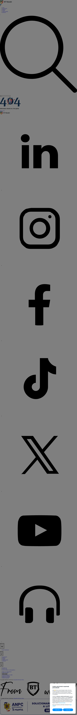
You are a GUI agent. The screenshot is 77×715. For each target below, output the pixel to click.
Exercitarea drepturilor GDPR (7, 674)
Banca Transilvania (5, 649)
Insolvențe (4, 12)
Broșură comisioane (5, 677)
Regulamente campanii (6, 676)
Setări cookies (4, 673)
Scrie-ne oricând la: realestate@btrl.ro (8, 669)
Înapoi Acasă (2, 110)
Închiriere (3, 9)
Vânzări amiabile (5, 11)
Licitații (3, 10)
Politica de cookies (5, 672)
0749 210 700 (4, 668)
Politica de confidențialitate (7, 671)
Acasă (3, 7)
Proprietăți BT (4, 8)
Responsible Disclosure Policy (18, 679)
